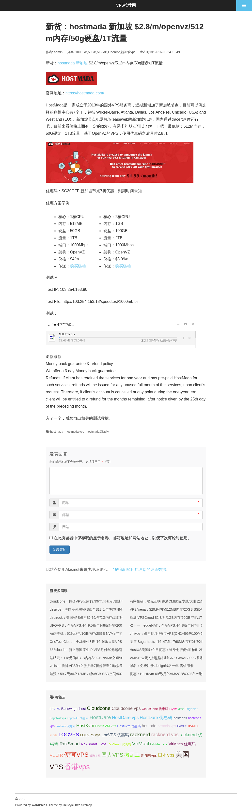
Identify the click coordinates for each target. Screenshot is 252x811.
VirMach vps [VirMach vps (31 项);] (160, 744)
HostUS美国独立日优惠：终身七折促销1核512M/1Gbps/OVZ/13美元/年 (184, 650)
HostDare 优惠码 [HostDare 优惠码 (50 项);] (156, 717)
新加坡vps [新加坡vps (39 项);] (149, 755)
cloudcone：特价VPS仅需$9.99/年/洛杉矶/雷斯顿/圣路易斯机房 (98, 601)
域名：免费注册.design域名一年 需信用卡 (161, 666)
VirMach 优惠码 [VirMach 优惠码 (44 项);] (182, 744)
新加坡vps (128, 52)
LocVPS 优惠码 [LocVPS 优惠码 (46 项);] (115, 735)
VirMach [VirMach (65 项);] (141, 743)
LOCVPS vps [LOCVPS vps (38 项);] (90, 735)
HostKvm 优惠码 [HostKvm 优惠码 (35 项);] (129, 726)
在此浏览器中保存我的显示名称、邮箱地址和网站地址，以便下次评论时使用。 (122, 538)
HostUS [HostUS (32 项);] (182, 726)
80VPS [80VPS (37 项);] (55, 709)
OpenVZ (114, 52)
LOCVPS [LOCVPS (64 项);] (69, 734)
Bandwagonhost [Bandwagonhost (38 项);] (73, 709)
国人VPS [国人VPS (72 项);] (112, 755)
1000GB (81, 52)
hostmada (56, 431)
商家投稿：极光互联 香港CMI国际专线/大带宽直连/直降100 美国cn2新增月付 (189, 601)
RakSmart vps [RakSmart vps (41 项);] (94, 744)
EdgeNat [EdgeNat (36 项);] (191, 709)
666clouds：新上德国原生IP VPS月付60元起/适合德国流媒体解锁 (100, 650)
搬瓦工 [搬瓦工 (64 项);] (132, 755)
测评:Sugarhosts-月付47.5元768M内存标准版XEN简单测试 (175, 642)
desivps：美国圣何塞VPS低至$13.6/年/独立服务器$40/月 (93, 609)
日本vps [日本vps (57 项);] (166, 755)
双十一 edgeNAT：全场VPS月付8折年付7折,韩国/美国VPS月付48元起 (185, 625)
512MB (102, 52)
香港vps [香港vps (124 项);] (77, 767)
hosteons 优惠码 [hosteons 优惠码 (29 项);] (65, 726)
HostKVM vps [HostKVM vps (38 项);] (105, 726)
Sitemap (86, 805)
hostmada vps (75, 431)
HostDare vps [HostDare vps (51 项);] (125, 717)
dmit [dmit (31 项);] (181, 709)
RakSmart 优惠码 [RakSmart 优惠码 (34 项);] (119, 744)
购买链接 (78, 266)
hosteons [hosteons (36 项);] (180, 718)
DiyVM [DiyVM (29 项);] (173, 709)
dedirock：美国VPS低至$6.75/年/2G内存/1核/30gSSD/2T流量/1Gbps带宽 (106, 617)
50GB (92, 52)
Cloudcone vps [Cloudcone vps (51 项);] (126, 708)
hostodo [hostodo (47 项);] (149, 725)
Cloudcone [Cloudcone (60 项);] (98, 708)
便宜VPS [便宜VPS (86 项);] (76, 754)
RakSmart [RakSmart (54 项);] (70, 743)
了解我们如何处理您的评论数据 (138, 569)
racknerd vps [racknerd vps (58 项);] (164, 734)
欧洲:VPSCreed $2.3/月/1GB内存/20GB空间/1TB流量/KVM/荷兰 (179, 617)
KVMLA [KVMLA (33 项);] (193, 726)
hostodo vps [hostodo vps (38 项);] (167, 726)
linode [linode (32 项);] (54, 735)
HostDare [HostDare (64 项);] (100, 717)
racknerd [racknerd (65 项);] (140, 734)
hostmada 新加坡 (73, 63)
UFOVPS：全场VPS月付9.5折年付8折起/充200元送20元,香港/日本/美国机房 (108, 625)
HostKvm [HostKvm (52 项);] (85, 725)
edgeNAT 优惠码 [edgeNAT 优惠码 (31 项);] (77, 718)
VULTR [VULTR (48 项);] (56, 755)
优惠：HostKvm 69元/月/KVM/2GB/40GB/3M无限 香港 (171, 674)
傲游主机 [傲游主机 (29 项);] (95, 755)
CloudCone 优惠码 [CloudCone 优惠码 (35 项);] (155, 709)
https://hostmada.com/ (84, 93)
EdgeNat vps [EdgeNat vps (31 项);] (58, 718)
